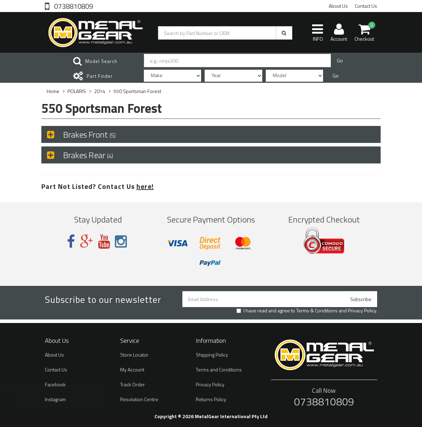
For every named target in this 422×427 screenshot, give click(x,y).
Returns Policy (211, 399)
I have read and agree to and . (306, 310)
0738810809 (73, 6)
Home (53, 91)
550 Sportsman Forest (137, 91)
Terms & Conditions (317, 310)
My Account (132, 369)
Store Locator (134, 354)
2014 (99, 91)
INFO (317, 32)
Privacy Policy (362, 310)
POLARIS (77, 91)
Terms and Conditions (219, 369)
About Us (338, 6)
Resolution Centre (139, 399)
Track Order (132, 384)
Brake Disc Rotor (43, 399)
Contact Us (366, 6)
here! (145, 186)
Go (340, 60)
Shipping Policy (212, 354)
